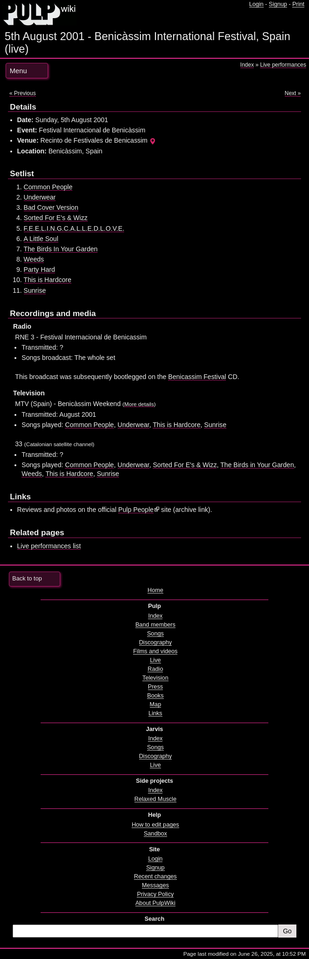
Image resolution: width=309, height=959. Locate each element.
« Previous (22, 93)
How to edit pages (155, 824)
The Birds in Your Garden (257, 465)
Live (155, 660)
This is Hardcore (47, 279)
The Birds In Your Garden (61, 249)
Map (156, 704)
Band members (155, 624)
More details (139, 404)
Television (155, 678)
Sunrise (35, 290)
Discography (155, 642)
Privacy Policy (155, 894)
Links (155, 713)
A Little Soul (41, 238)
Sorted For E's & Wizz (56, 217)
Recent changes (155, 876)
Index (247, 65)
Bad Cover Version (51, 207)
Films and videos (155, 651)
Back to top (27, 578)
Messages (155, 885)
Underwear (40, 197)
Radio (155, 669)
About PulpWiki (155, 903)
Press (155, 686)
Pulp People (136, 509)
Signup (278, 4)
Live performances (283, 65)
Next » (293, 93)
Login (256, 4)
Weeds (34, 259)
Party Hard (39, 269)
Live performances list (49, 546)
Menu (18, 71)
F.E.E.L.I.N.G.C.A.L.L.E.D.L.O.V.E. (74, 228)
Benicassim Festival (197, 376)
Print (298, 4)
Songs (155, 633)
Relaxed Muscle (155, 799)
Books (155, 695)
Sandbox (155, 833)
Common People (48, 187)
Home (155, 590)
